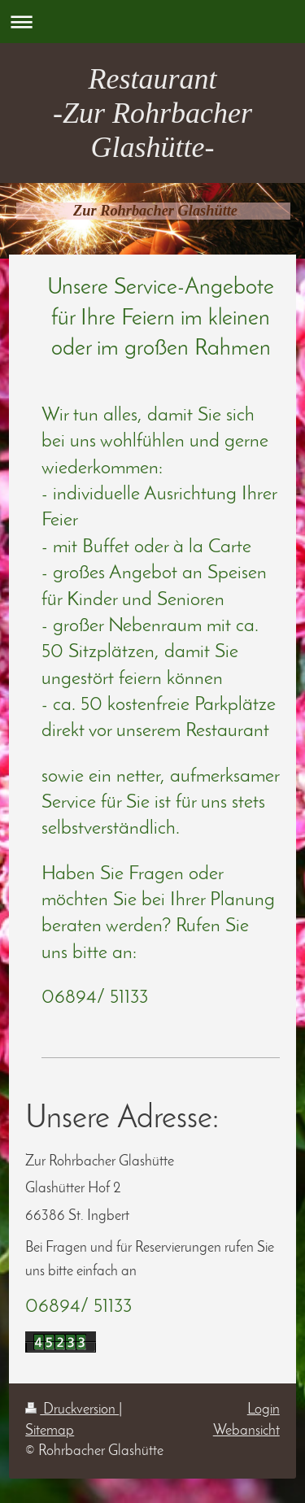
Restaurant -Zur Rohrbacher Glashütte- (152, 113)
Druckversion (72, 1410)
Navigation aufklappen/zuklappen (152, 21)
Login (263, 1410)
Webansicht (246, 1431)
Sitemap (49, 1431)
